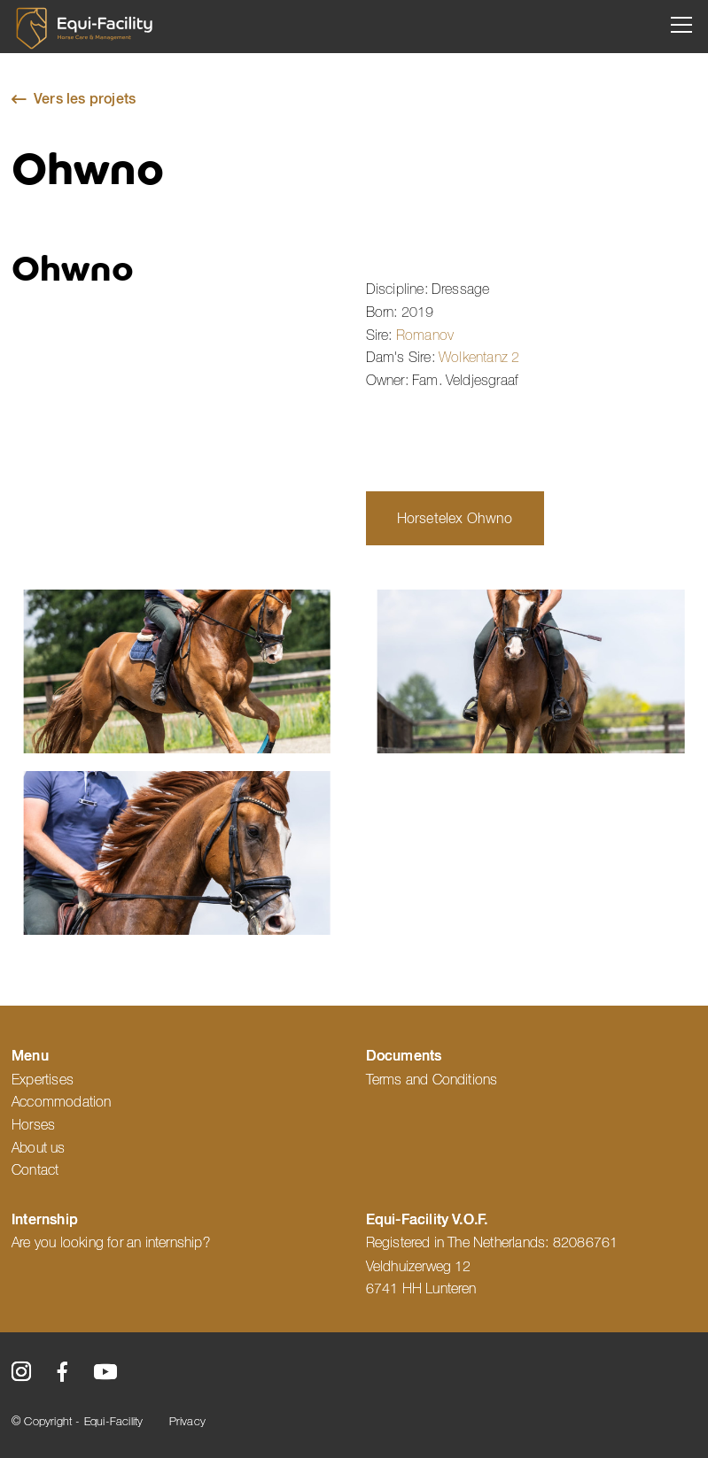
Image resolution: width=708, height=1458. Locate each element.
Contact (37, 1170)
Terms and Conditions (432, 1080)
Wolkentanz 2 (479, 358)
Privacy (187, 1422)
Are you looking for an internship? (111, 1243)
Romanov (425, 335)
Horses (33, 1125)
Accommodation (62, 1102)
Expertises (43, 1080)
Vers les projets (85, 100)
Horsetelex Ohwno (455, 520)
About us (39, 1148)
